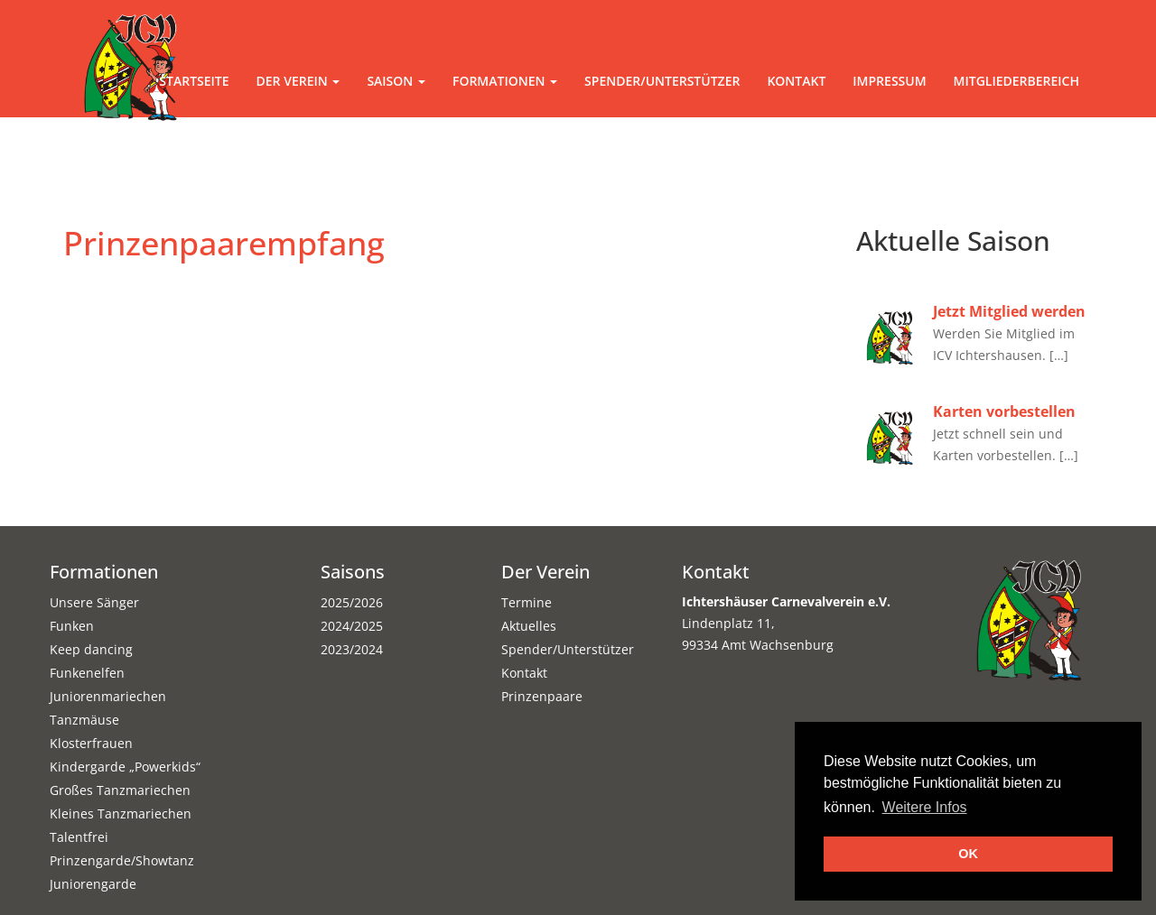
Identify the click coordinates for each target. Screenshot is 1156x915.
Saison (396, 80)
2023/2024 (352, 649)
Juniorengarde (93, 883)
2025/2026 (352, 602)
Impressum (889, 80)
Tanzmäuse (84, 719)
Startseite (193, 80)
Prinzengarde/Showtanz (122, 860)
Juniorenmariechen (108, 696)
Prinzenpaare (542, 696)
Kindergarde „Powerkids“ (125, 766)
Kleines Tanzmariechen (120, 813)
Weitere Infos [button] (924, 807)
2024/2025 (352, 625)
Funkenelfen (87, 672)
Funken (72, 625)
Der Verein (298, 80)
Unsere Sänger (94, 602)
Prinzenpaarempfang (224, 243)
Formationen (504, 80)
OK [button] (968, 853)
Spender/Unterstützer (662, 80)
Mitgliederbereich (1016, 80)
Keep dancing (91, 649)
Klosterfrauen (91, 743)
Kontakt (796, 80)
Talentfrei (79, 837)
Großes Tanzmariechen (120, 790)
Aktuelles (528, 625)
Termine (526, 602)
